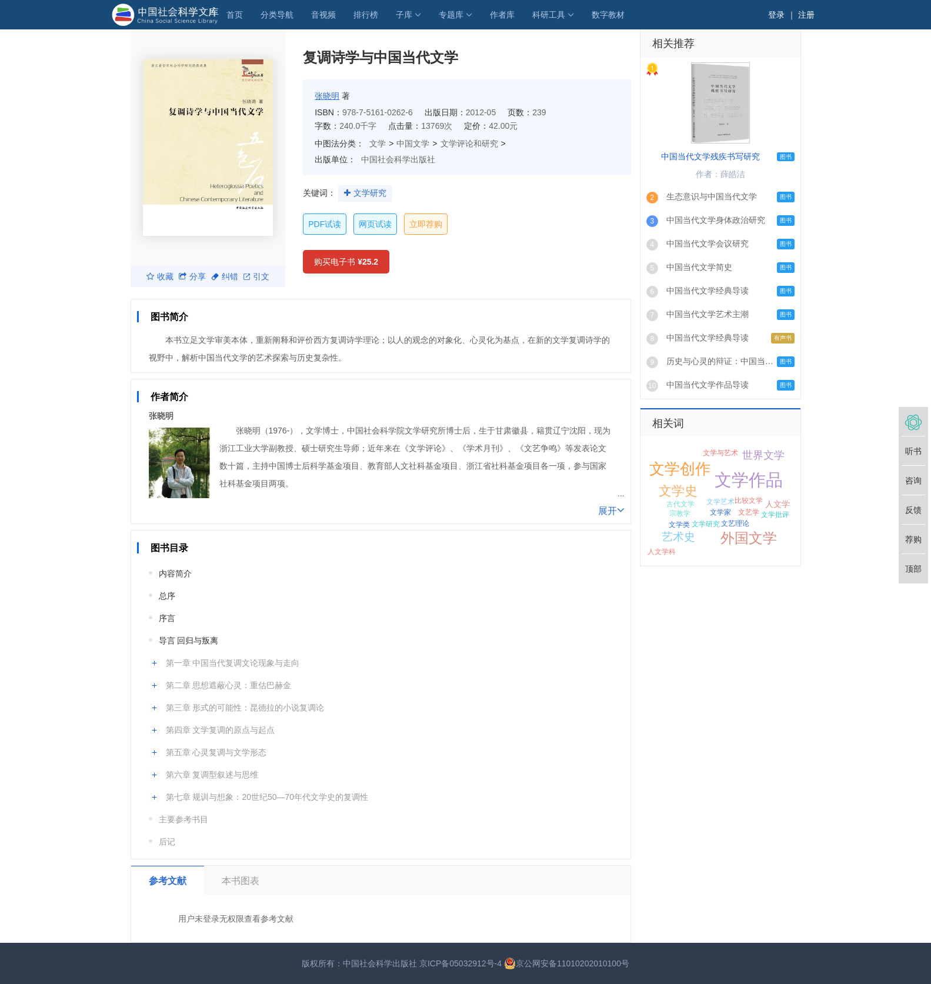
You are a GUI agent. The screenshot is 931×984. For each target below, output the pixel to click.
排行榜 (365, 14)
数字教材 (608, 14)
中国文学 (412, 143)
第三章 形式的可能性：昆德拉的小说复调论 (245, 707)
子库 (404, 14)
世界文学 (763, 455)
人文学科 (662, 552)
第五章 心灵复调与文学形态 (216, 752)
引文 (256, 276)
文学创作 (679, 469)
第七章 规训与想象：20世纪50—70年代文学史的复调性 (267, 797)
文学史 (678, 490)
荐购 (913, 539)
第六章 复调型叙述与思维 (212, 774)
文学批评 (775, 515)
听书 (913, 451)
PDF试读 (324, 224)
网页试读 (375, 224)
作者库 (502, 14)
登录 (776, 14)
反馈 (913, 510)
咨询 (913, 480)
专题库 (451, 14)
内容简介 (175, 573)
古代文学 (680, 504)
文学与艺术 (720, 453)
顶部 (913, 568)
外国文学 (748, 538)
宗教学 (679, 513)
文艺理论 (735, 523)
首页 (234, 14)
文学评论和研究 (469, 143)
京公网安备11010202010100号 (566, 963)
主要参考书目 (183, 819)
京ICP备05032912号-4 (460, 963)
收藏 (159, 276)
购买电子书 (346, 261)
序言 (167, 618)
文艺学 (748, 512)
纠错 (224, 276)
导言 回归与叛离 (189, 640)
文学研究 (369, 193)
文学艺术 (720, 502)
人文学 (777, 504)
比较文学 (749, 500)
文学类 (679, 525)
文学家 (720, 512)
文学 (377, 143)
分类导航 (277, 14)
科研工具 (548, 14)
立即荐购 (425, 224)
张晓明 (327, 96)
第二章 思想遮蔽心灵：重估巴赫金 (229, 685)
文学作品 (749, 480)
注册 (806, 14)
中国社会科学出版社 (398, 159)
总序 (167, 596)
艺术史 (678, 537)
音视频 (323, 14)
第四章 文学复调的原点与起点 (220, 730)
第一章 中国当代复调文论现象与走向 (233, 663)
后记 (167, 841)
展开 (611, 510)
